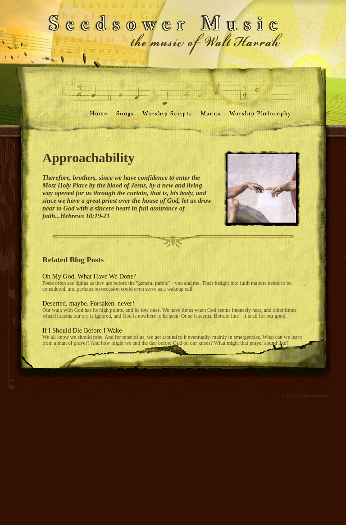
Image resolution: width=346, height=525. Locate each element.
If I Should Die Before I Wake (82, 330)
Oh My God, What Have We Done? (89, 276)
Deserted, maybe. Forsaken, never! (88, 303)
